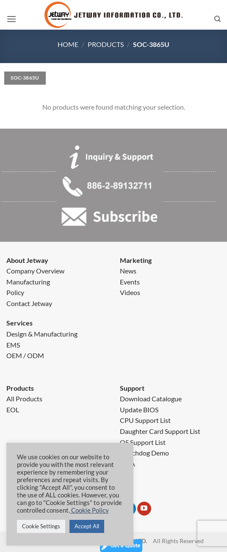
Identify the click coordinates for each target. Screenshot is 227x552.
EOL (12, 410)
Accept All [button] (87, 526)
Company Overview (35, 271)
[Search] (217, 19)
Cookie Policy (89, 510)
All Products (24, 399)
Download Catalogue (151, 399)
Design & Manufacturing (42, 334)
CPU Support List (145, 420)
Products (106, 44)
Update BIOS (139, 410)
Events (130, 282)
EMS (13, 345)
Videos (130, 292)
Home (68, 44)
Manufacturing (28, 282)
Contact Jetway (29, 303)
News (128, 271)
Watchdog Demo (144, 453)
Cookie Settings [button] (41, 526)
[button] (11, 19)
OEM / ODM (25, 355)
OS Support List (143, 442)
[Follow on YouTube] (144, 509)
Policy (15, 292)
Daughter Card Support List (160, 431)
